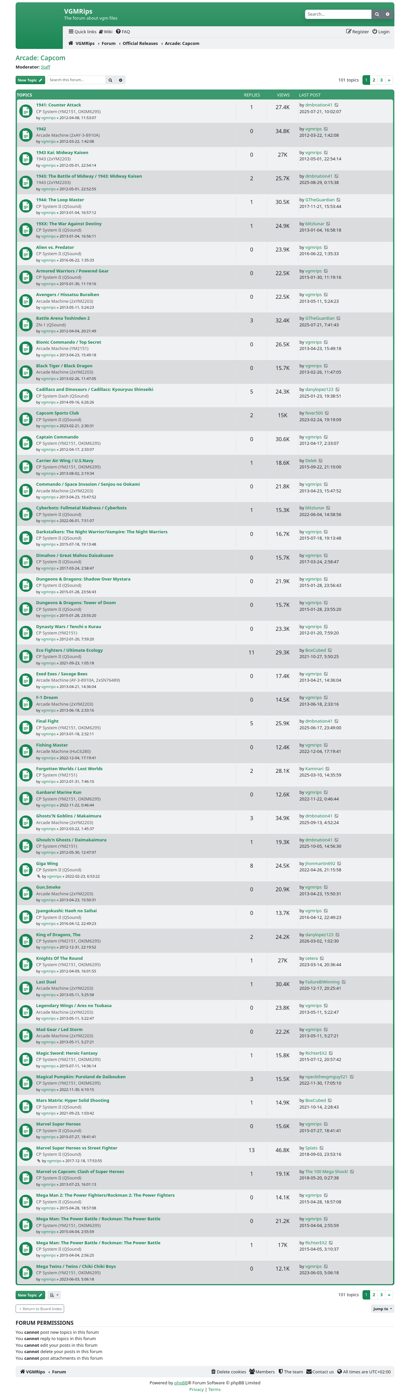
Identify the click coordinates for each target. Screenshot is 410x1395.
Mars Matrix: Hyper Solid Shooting (72, 1100)
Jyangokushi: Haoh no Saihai (66, 911)
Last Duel (46, 982)
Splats (311, 1148)
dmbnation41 (319, 105)
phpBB (181, 1383)
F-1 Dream (47, 697)
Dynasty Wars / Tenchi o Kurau (68, 626)
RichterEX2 (316, 1053)
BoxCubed (315, 650)
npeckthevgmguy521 (326, 1077)
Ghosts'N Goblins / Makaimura (68, 816)
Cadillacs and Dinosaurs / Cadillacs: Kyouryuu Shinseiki (94, 389)
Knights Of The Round (59, 958)
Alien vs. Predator (55, 247)
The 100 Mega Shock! (326, 1171)
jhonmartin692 (320, 863)
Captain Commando (57, 437)
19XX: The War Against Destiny (69, 224)
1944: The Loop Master (60, 200)
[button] (54, 1295)
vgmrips (48, 117)
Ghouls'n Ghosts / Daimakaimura (71, 840)
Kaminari (314, 769)
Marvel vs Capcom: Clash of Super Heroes (80, 1171)
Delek (311, 460)
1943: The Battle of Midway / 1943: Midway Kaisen (89, 176)
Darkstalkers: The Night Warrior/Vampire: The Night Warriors (101, 532)
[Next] (389, 80)
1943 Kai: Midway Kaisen (62, 152)
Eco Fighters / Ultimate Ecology (69, 650)
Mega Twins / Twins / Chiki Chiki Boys (76, 1266)
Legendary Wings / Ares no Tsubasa (74, 1005)
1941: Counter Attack (58, 105)
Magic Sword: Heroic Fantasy (67, 1053)
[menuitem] (82, 32)
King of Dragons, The (58, 935)
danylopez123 (319, 389)
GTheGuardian (320, 200)
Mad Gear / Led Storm (59, 1029)
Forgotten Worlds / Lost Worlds (69, 769)
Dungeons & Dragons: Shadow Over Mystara (83, 579)
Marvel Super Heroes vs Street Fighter (76, 1148)
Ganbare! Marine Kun (58, 792)
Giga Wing (47, 863)
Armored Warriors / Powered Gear (72, 271)
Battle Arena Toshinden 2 (63, 318)
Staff (45, 67)
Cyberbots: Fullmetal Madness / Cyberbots (81, 508)
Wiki (106, 32)
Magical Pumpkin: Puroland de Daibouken (81, 1077)
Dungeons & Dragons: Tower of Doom (76, 603)
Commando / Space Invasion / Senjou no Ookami (88, 484)
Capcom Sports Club (57, 413)
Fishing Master (52, 745)
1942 (41, 129)
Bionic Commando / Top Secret (68, 342)
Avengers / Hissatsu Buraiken (67, 294)
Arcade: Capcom (40, 57)
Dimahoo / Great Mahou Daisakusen (75, 555)
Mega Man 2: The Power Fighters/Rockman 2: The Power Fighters (105, 1195)
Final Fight (47, 721)
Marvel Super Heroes (58, 1124)
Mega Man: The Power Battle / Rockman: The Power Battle (98, 1219)
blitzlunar (314, 224)
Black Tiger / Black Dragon (64, 366)
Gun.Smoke (48, 887)
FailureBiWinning (322, 982)
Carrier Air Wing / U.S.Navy (65, 460)
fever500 (314, 413)
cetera (311, 958)
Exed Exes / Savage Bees (62, 674)
